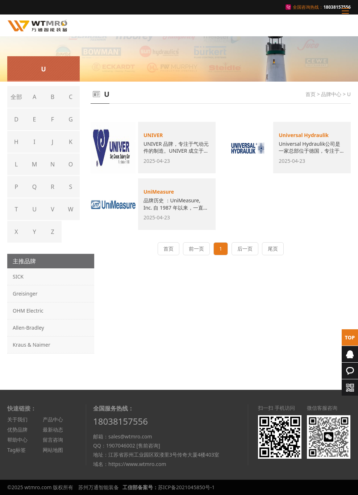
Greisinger (25, 293)
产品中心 (53, 419)
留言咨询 (53, 439)
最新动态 (53, 429)
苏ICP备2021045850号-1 (186, 487)
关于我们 (17, 419)
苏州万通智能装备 (98, 487)
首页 (310, 94)
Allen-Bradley (28, 327)
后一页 (245, 248)
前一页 (196, 248)
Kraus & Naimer (31, 344)
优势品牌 (17, 429)
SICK (18, 276)
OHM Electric (28, 310)
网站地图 (53, 449)
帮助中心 (17, 439)
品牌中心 (331, 94)
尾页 (273, 248)
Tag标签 (16, 449)
